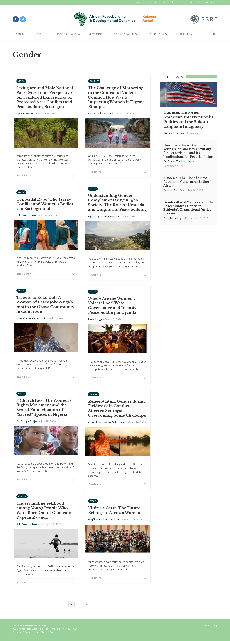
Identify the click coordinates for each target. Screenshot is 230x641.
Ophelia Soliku (24, 113)
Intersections (210, 2)
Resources (183, 34)
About (20, 34)
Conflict (94, 81)
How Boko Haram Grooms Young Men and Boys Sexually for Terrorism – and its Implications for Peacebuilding (188, 150)
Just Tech (180, 2)
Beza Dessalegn (172, 218)
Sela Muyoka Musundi (101, 113)
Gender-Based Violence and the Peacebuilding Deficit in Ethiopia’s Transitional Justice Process (188, 207)
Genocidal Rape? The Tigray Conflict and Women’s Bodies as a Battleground (44, 204)
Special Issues (157, 34)
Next (88, 604)
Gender (94, 394)
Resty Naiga (95, 319)
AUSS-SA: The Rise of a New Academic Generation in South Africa (188, 181)
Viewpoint (95, 34)
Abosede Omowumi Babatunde (106, 422)
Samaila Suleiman (173, 133)
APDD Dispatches (125, 34)
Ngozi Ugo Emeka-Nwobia (103, 216)
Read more (24, 175)
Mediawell (195, 2)
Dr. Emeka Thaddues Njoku (179, 161)
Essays (40, 34)
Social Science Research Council (154, 2)
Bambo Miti (170, 190)
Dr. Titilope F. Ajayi (27, 421)
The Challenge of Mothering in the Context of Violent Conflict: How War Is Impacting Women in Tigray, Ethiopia (116, 97)
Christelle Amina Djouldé (30, 318)
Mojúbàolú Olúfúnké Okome (104, 519)
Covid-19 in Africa (68, 34)
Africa (21, 81)
